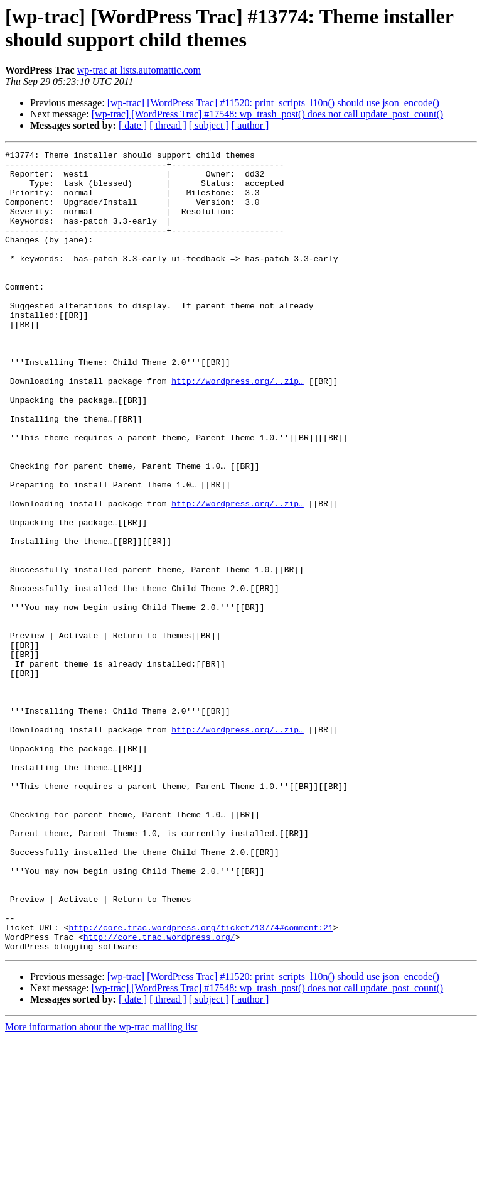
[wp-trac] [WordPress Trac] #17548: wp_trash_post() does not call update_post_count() (267, 114)
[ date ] (133, 125)
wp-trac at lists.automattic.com (139, 70)
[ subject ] (209, 125)
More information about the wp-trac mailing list (101, 1187)
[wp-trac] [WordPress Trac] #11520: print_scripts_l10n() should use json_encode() (273, 102)
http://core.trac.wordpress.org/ (159, 1095)
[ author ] (250, 125)
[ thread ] (167, 125)
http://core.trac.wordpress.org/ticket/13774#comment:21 (200, 1083)
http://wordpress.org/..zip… (237, 427)
